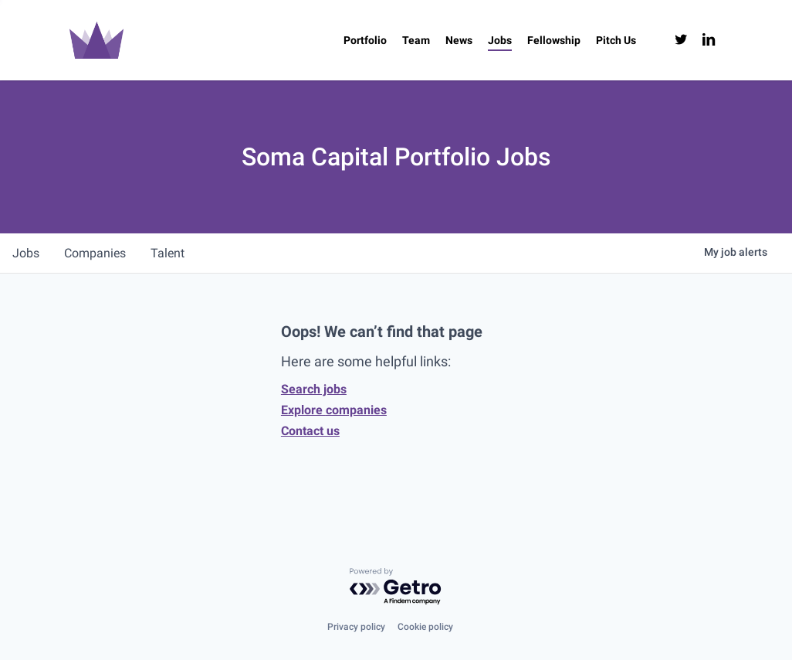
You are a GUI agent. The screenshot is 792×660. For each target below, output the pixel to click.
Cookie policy (425, 626)
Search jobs (314, 389)
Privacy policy (356, 626)
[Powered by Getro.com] (396, 587)
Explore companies (334, 410)
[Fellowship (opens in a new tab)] (553, 40)
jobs (25, 253)
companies (95, 253)
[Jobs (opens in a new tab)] (500, 40)
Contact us (310, 431)
